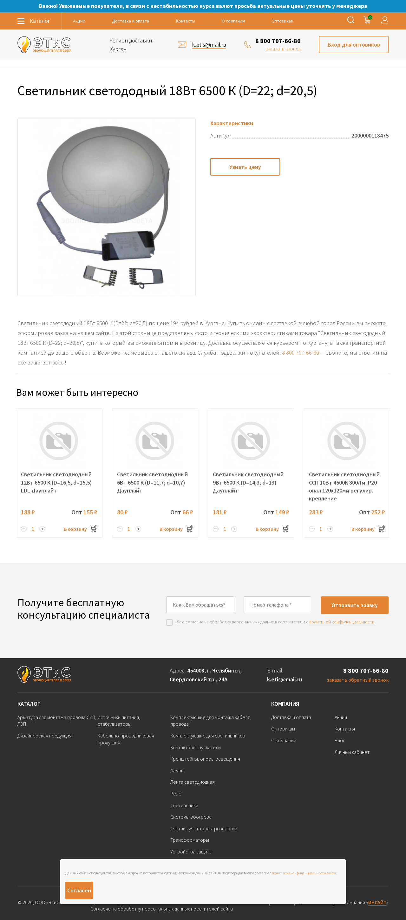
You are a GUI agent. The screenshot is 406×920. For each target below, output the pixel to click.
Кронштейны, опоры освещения (205, 759)
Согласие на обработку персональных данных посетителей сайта (161, 909)
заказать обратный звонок (358, 680)
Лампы (177, 770)
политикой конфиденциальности (342, 622)
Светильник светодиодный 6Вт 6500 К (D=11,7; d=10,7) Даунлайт (152, 482)
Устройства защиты (191, 851)
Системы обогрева (191, 817)
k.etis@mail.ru (284, 679)
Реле (175, 793)
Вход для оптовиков (354, 44)
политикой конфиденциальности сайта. (304, 873)
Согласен (79, 890)
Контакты (185, 21)
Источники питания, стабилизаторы (119, 720)
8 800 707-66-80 (278, 41)
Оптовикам (282, 21)
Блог (340, 740)
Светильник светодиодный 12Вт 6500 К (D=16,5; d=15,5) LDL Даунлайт (56, 482)
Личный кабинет (352, 752)
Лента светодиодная (192, 782)
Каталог (28, 703)
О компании (233, 21)
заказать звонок (283, 48)
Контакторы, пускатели (195, 747)
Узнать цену (245, 166)
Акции (79, 21)
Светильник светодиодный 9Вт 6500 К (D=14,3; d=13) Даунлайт (248, 482)
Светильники (184, 805)
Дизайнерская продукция (44, 735)
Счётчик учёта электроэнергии (203, 828)
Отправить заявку (354, 605)
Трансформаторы (189, 840)
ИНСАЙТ (377, 902)
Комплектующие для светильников (207, 735)
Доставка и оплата (130, 21)
